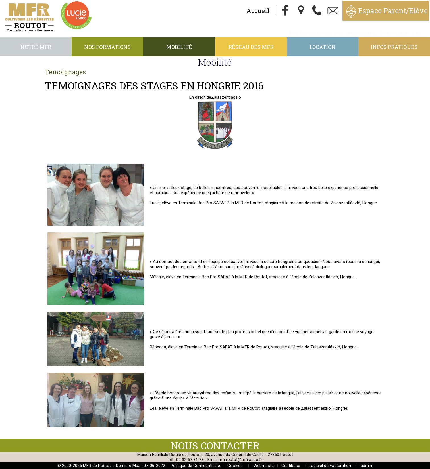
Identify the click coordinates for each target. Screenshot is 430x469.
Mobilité (179, 46)
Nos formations (107, 46)
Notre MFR (35, 46)
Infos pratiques (394, 46)
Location (322, 46)
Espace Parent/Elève (393, 10)
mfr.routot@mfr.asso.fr (240, 459)
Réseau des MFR (250, 46)
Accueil (257, 11)
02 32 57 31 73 (189, 459)
